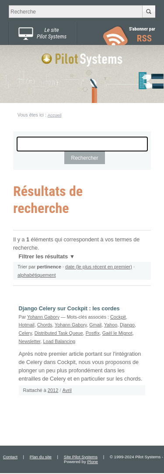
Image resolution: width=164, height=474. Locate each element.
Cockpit (118, 316)
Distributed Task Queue (59, 333)
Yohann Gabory (43, 316)
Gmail (95, 324)
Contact (10, 456)
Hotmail (27, 324)
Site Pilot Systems (81, 456)
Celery (25, 333)
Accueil (55, 115)
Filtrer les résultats (43, 257)
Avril (67, 390)
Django (127, 324)
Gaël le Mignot (117, 333)
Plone (92, 461)
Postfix (93, 333)
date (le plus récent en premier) (98, 266)
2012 (53, 390)
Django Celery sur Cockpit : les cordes (69, 309)
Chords (44, 324)
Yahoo (110, 324)
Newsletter (30, 341)
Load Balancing (59, 341)
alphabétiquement (36, 275)
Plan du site (41, 456)
